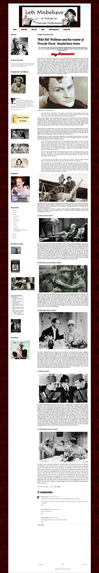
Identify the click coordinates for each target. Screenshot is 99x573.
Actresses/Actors (54, 29)
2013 (13, 236)
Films (42, 29)
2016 (13, 212)
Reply (42, 505)
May (15, 222)
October (15, 218)
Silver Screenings (44, 496)
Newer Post (41, 564)
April (15, 224)
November (16, 216)
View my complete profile (16, 109)
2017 (13, 210)
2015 (13, 214)
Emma (18, 98)
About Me (24, 29)
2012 (13, 238)
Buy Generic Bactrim (45, 509)
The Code (34, 29)
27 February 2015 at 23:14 (55, 509)
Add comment (41, 525)
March (15, 226)
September (16, 220)
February (15, 228)
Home (15, 29)
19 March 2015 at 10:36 (53, 517)
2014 (13, 234)
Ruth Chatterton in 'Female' (18, 310)
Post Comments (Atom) (66, 568)
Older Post (85, 564)
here (65, 50)
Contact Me (66, 29)
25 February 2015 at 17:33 (53, 496)
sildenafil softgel (44, 517)
